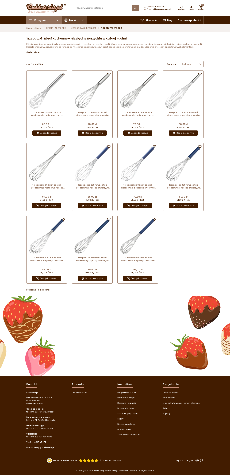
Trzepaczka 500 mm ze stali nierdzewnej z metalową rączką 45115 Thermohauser (183, 114)
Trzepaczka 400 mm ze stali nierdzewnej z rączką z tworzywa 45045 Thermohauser (47, 259)
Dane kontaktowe (125, 408)
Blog (169, 20)
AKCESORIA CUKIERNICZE (83, 28)
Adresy (166, 408)
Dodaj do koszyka (46, 133)
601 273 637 (40, 428)
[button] (191, 8)
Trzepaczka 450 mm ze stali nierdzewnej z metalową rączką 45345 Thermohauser (138, 114)
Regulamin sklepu (126, 397)
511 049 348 (40, 420)
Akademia (151, 20)
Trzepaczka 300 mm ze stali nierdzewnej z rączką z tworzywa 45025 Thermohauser (138, 186)
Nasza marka (124, 429)
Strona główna (34, 28)
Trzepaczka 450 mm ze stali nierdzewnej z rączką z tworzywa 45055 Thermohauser (92, 259)
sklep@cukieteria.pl (162, 9)
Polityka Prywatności (127, 392)
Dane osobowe (170, 392)
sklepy (120, 418)
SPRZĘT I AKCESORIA (56, 28)
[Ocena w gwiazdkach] (88, 460)
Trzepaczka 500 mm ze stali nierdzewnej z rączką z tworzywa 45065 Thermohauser (138, 259)
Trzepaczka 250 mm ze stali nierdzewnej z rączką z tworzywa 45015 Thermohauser (92, 186)
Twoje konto (171, 384)
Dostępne (192, 64)
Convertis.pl (149, 470)
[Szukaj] (105, 8)
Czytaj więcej (33, 52)
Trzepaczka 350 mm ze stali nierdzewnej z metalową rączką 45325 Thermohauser (47, 114)
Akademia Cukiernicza (128, 434)
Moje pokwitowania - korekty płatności (181, 403)
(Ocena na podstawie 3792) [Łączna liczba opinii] (111, 460)
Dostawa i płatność (189, 20)
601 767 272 (158, 7)
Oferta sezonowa (80, 392)
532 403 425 (41, 436)
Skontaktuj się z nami (127, 413)
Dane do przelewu (126, 424)
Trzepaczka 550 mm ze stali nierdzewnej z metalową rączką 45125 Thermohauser (47, 186)
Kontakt (31, 384)
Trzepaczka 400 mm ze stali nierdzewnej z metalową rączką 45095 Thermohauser (92, 114)
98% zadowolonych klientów (65, 460)
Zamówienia (169, 397)
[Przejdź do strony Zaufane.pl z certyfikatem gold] (49, 460)
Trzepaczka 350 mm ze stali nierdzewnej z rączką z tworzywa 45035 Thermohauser (183, 186)
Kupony (166, 413)
